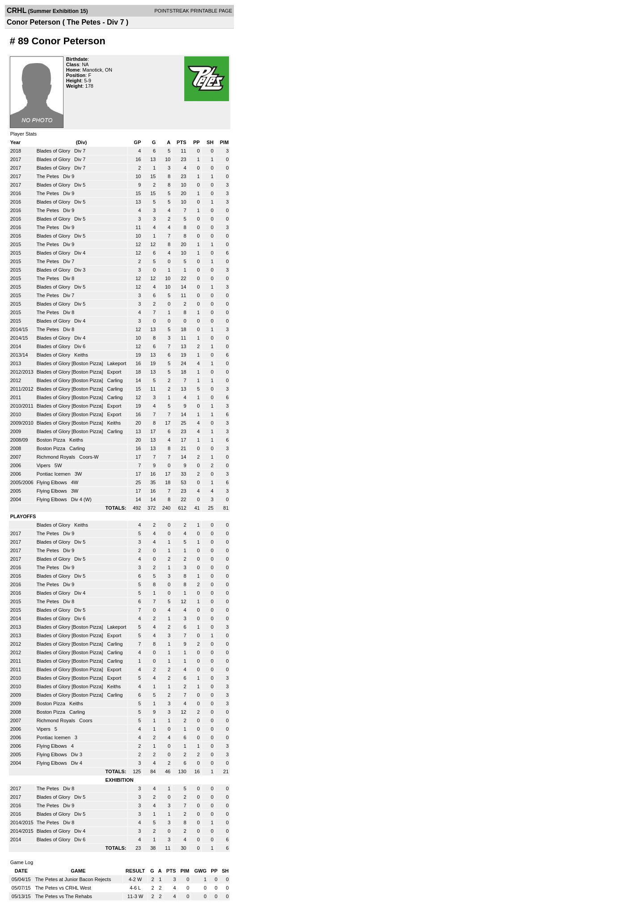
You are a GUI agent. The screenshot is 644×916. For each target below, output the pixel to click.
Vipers (44, 465)
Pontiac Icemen (54, 474)
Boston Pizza (52, 440)
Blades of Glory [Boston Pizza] (71, 363)
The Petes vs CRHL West (63, 887)
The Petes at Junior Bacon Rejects (73, 879)
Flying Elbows (52, 482)
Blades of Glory (54, 150)
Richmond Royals (56, 457)
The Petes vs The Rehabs (63, 896)
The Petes (48, 176)
